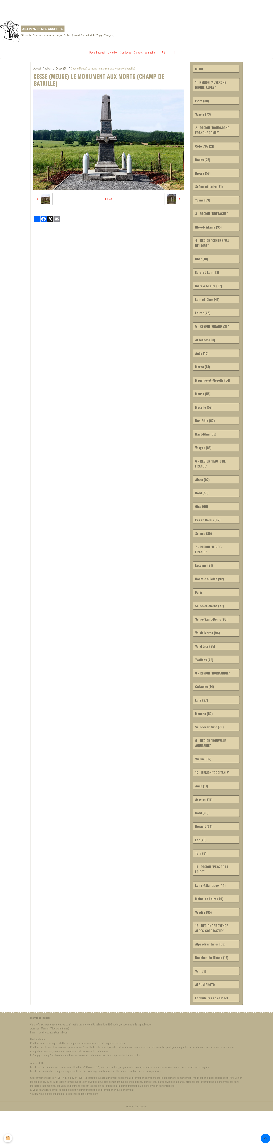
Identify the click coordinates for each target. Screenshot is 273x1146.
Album (48, 71)
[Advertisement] (69, 8)
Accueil (37, 71)
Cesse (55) (61, 71)
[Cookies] (8, 1138)
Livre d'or (113, 55)
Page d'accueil (97, 55)
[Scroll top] (265, 1138)
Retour (108, 201)
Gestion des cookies (136, 1141)
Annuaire (150, 55)
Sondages (125, 55)
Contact (138, 55)
